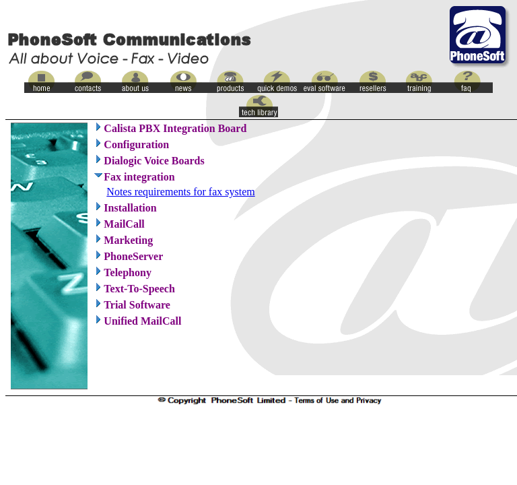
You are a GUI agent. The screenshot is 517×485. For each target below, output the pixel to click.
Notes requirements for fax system (180, 191)
